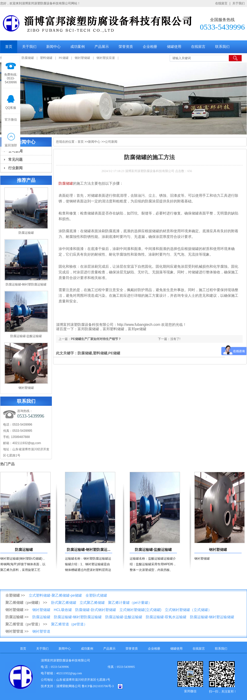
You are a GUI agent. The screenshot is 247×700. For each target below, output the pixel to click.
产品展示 (101, 47)
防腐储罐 (28, 58)
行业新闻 (15, 168)
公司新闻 (111, 141)
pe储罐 (140, 329)
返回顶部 (11, 138)
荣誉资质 (126, 47)
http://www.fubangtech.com (138, 324)
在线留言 (221, 3)
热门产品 (7, 464)
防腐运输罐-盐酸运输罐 (26, 336)
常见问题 (15, 159)
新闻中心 (53, 47)
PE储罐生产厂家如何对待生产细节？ (96, 339)
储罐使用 (174, 47)
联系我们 (222, 47)
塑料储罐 (46, 58)
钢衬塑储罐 (82, 58)
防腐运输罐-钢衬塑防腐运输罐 (26, 284)
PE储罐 (64, 58)
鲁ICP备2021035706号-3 (98, 686)
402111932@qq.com (26, 443)
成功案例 (77, 47)
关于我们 (238, 3)
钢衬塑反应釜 (106, 58)
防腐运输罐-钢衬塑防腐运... (88, 550)
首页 (8, 47)
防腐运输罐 (26, 233)
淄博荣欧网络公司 (68, 686)
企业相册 (150, 47)
